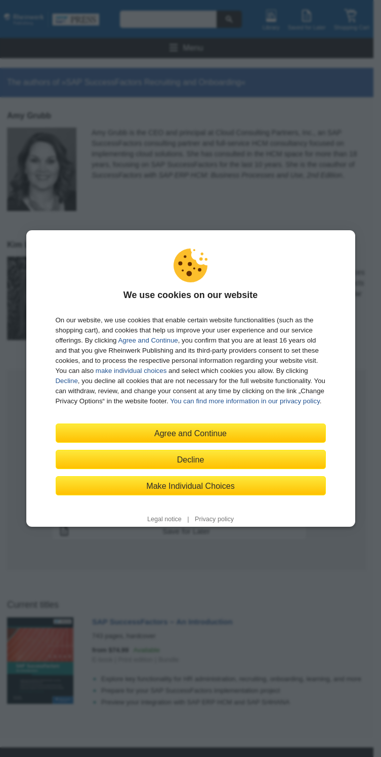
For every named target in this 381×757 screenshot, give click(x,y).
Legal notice (164, 519)
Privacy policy (214, 519)
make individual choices (131, 370)
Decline (67, 381)
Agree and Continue (148, 340)
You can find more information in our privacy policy (245, 401)
